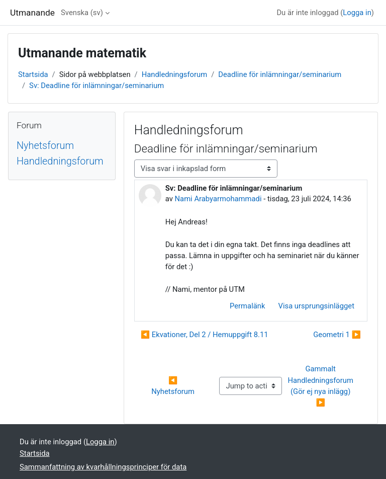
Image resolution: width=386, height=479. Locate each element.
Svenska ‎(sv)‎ (82, 12)
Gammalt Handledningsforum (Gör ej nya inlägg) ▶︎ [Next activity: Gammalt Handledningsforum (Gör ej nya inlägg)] (321, 385)
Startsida (33, 74)
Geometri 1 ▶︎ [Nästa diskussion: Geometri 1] (337, 334)
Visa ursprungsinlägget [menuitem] (316, 305)
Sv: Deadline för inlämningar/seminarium (96, 85)
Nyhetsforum (45, 145)
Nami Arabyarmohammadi (218, 198)
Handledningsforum (175, 74)
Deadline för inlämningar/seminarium (279, 74)
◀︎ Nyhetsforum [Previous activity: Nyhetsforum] (173, 386)
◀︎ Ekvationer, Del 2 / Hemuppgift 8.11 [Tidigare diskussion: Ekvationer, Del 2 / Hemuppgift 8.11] (204, 334)
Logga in (357, 12)
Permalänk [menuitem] (247, 305)
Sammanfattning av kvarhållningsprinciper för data (103, 466)
